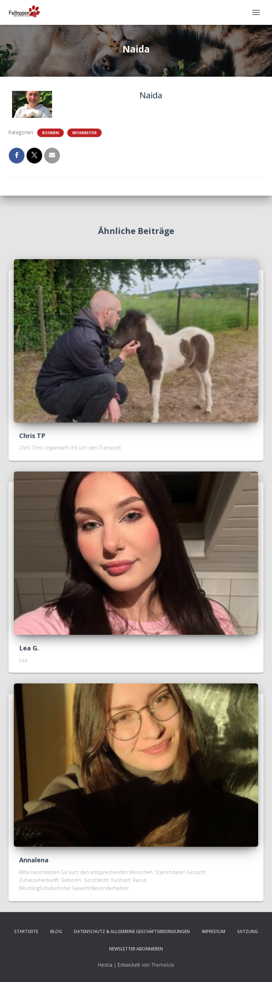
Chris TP (32, 435)
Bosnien (50, 132)
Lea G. (29, 648)
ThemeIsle (162, 964)
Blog (56, 931)
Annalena (34, 860)
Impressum (213, 931)
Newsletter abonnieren (136, 949)
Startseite (26, 931)
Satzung (247, 931)
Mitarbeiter (84, 132)
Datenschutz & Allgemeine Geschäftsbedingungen (132, 931)
